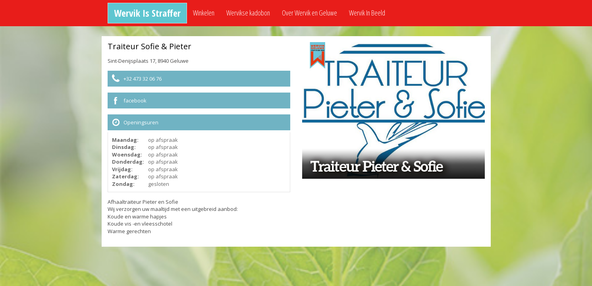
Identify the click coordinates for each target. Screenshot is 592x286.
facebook (135, 100)
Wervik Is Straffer (147, 12)
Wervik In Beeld (367, 12)
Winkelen (203, 12)
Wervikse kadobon (248, 12)
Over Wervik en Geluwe (309, 12)
